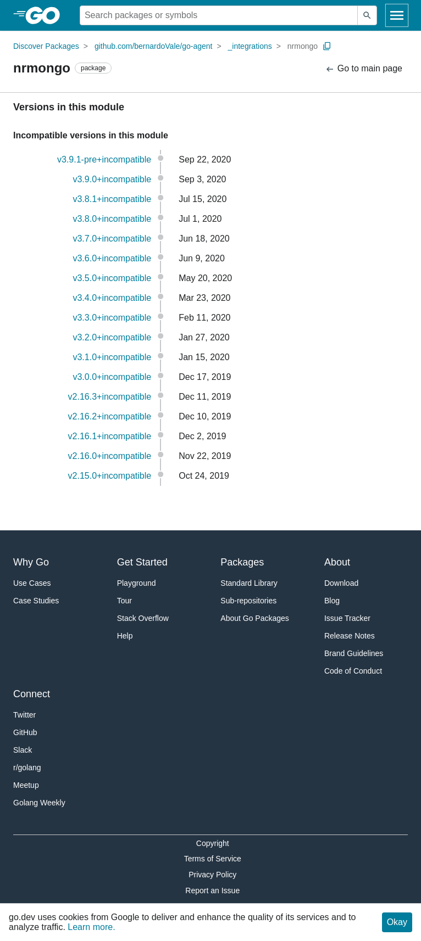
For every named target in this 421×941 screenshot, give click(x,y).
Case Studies (36, 600)
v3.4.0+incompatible (112, 298)
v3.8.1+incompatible (112, 199)
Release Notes (349, 635)
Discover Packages (46, 46)
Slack (22, 750)
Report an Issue (212, 890)
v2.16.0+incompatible (110, 456)
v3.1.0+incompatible (112, 357)
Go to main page (363, 69)
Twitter (24, 714)
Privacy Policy (212, 874)
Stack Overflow (143, 618)
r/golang (27, 767)
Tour (124, 600)
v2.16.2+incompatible (110, 416)
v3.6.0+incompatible (112, 258)
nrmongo (302, 46)
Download (341, 583)
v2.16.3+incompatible (110, 396)
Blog (332, 600)
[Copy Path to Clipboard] (327, 46)
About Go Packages (254, 618)
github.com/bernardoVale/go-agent (154, 46)
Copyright (212, 843)
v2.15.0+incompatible (110, 475)
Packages (242, 562)
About (337, 562)
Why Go (31, 562)
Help (125, 635)
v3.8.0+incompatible (112, 218)
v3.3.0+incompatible (112, 317)
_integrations (250, 46)
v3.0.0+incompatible (112, 377)
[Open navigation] (397, 15)
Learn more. (91, 927)
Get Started (142, 562)
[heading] (46, 15)
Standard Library (249, 583)
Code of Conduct (353, 670)
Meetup (26, 785)
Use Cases (32, 583)
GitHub (25, 732)
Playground (136, 583)
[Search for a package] (219, 15)
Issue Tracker (347, 618)
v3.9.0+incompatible (112, 179)
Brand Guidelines (353, 653)
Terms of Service (212, 858)
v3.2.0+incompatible (112, 337)
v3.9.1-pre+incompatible (104, 159)
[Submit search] (367, 15)
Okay (397, 922)
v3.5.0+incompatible (112, 278)
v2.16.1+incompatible (110, 436)
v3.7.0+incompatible (112, 238)
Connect (31, 693)
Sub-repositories (248, 600)
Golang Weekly (39, 802)
